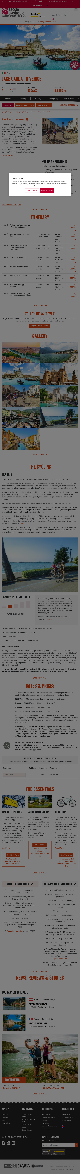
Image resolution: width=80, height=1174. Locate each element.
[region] (40, 184)
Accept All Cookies (47, 190)
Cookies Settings (32, 190)
